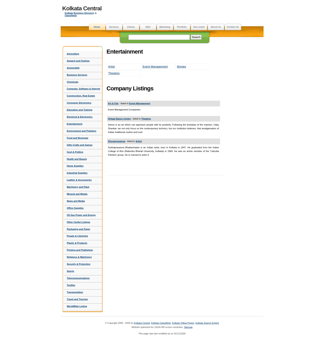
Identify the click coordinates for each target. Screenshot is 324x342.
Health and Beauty (77, 159)
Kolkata (69, 13)
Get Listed (199, 27)
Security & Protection (78, 264)
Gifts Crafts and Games (80, 145)
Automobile (73, 68)
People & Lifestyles (77, 236)
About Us (216, 27)
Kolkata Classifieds (161, 323)
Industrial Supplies (77, 173)
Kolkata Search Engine (207, 323)
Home (97, 27)
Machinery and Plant (78, 187)
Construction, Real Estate (81, 95)
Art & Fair (113, 103)
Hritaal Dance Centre (119, 118)
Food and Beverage (77, 138)
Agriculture (73, 54)
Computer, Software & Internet (83, 88)
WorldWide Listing (77, 306)
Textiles (71, 285)
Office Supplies (75, 208)
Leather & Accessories (79, 180)
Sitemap (188, 327)
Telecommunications (78, 278)
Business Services (77, 75)
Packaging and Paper (78, 229)
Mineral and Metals (77, 194)
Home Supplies (75, 166)
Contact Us (233, 27)
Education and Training (80, 110)
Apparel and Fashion (78, 61)
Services (114, 27)
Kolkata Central (82, 8)
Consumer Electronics (79, 103)
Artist (111, 66)
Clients (131, 27)
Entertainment (74, 124)
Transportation (75, 292)
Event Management (155, 66)
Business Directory (83, 13)
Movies (181, 66)
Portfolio (182, 27)
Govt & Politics (75, 152)
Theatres (114, 73)
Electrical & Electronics (80, 117)
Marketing (164, 27)
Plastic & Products (77, 243)
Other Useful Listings (78, 222)
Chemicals (72, 82)
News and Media (76, 201)
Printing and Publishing (80, 250)
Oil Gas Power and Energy (81, 215)
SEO (148, 27)
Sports (70, 271)
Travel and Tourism (77, 299)
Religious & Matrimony (79, 257)
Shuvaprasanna (116, 141)
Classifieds (71, 15)
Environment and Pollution (81, 131)
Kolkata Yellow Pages (183, 323)
